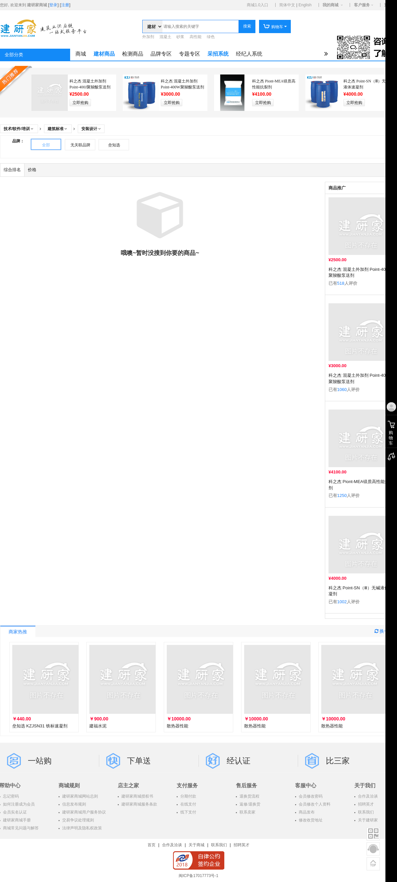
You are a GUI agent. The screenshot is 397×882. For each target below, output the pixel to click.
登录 (53, 5)
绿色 (211, 36)
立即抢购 (80, 102)
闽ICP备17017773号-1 (198, 875)
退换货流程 (249, 796)
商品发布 (306, 812)
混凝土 (165, 36)
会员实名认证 (14, 812)
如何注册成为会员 (18, 804)
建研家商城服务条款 (138, 804)
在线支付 (187, 804)
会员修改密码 (310, 796)
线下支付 (187, 812)
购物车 (273, 26)
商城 (80, 54)
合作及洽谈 (172, 845)
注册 (65, 5)
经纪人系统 (249, 54)
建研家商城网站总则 (79, 796)
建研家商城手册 (16, 820)
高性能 (195, 36)
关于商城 (196, 845)
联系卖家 (247, 812)
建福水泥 (98, 725)
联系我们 (219, 845)
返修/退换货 (249, 804)
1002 (342, 601)
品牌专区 (161, 54)
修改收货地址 (310, 820)
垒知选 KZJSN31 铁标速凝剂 (39, 725)
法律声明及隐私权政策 (81, 828)
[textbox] (200, 26)
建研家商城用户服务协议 (83, 812)
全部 (46, 145)
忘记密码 (10, 796)
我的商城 (330, 5)
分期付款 (187, 796)
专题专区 (189, 54)
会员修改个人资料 (314, 804)
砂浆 (180, 36)
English (304, 5)
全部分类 (14, 54)
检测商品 (132, 54)
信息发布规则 (73, 804)
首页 (151, 845)
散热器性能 (177, 725)
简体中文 (287, 5)
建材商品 (104, 54)
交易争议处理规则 (77, 820)
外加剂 (148, 36)
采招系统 (218, 54)
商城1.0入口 (257, 5)
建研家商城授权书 (136, 796)
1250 (342, 495)
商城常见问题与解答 (20, 828)
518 (340, 283)
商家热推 (18, 631)
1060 (342, 389)
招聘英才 (241, 845)
